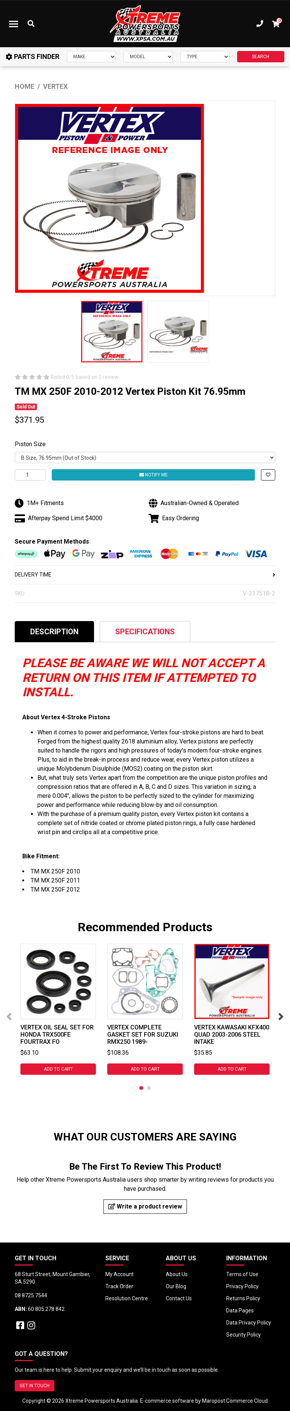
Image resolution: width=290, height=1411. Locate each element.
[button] (268, 475)
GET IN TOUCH (34, 1385)
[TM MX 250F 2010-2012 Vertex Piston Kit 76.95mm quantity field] (30, 475)
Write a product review (145, 1206)
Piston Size (30, 444)
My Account (119, 1274)
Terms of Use (242, 1274)
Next (280, 1016)
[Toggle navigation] (13, 23)
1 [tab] (141, 1088)
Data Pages (240, 1310)
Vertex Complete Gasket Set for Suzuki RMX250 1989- (142, 1034)
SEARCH (260, 56)
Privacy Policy (242, 1286)
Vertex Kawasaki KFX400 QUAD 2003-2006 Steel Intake (231, 1034)
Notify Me (153, 475)
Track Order (119, 1286)
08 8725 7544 (31, 1295)
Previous (9, 1016)
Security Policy (243, 1335)
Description (54, 631)
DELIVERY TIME (145, 575)
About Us (177, 1274)
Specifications (145, 631)
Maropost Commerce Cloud (235, 1401)
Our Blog (176, 1286)
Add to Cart (58, 1069)
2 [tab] (149, 1088)
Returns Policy (243, 1298)
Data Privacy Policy (248, 1323)
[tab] (54, 631)
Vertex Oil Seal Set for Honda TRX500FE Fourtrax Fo (57, 1034)
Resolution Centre (126, 1298)
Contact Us (179, 1298)
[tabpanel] (58, 1009)
